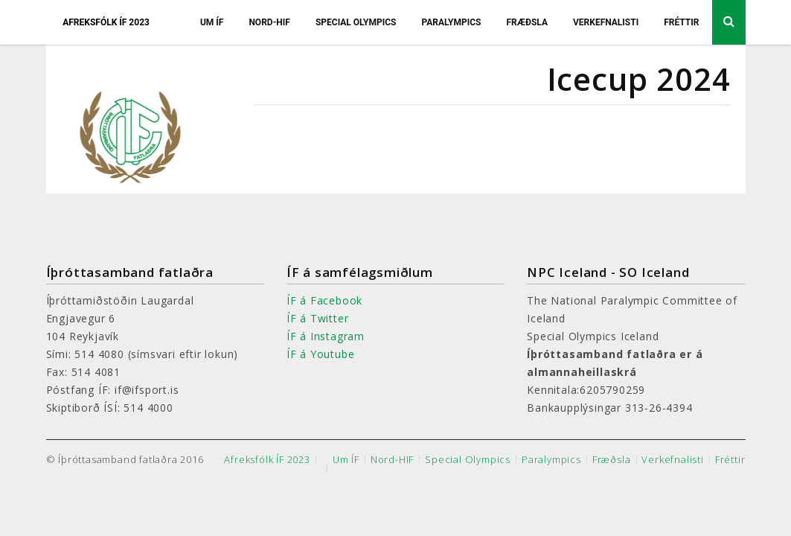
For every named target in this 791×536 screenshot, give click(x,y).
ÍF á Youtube (320, 354)
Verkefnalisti (605, 22)
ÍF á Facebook (324, 300)
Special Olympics (356, 22)
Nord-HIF (269, 22)
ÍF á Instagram (325, 336)
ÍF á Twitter (317, 318)
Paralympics (451, 22)
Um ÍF (212, 22)
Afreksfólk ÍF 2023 (106, 22)
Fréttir (681, 22)
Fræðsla (527, 22)
